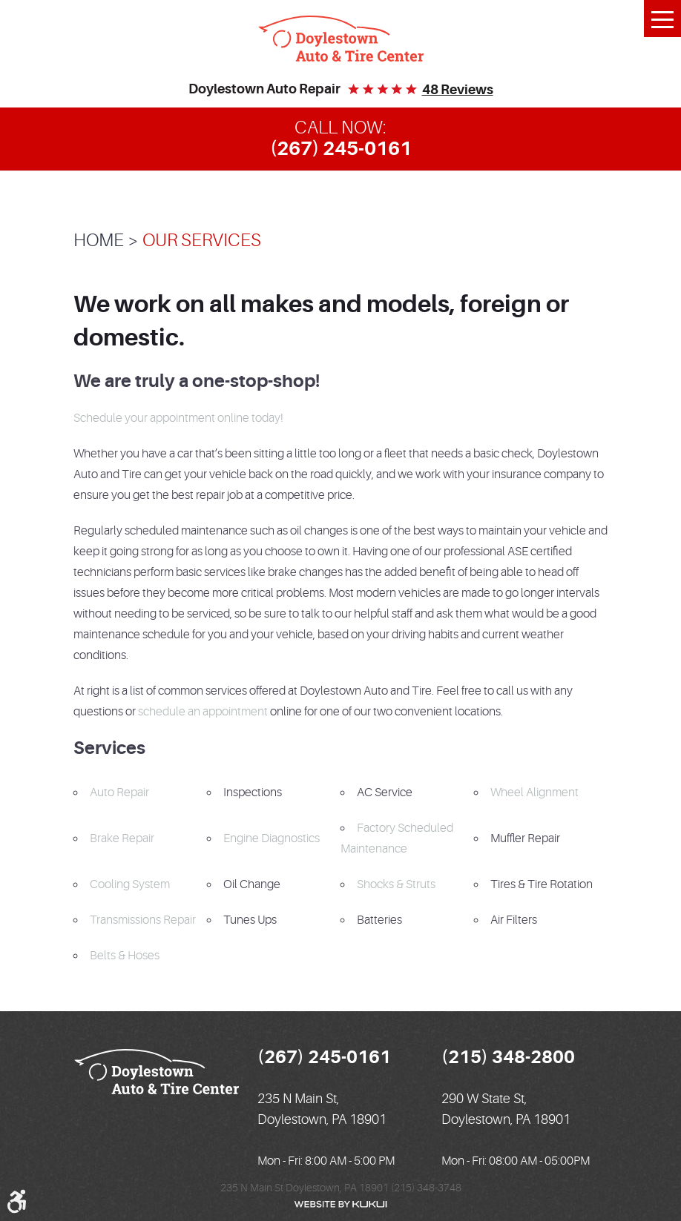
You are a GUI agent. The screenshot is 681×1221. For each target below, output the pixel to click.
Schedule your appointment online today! (178, 418)
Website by (340, 1204)
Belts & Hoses (124, 955)
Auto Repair (119, 792)
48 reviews (457, 89)
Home (98, 241)
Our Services (201, 241)
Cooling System (130, 884)
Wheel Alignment (534, 792)
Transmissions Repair (143, 920)
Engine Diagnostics (271, 838)
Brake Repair (122, 838)
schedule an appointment (203, 711)
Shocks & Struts (396, 884)
